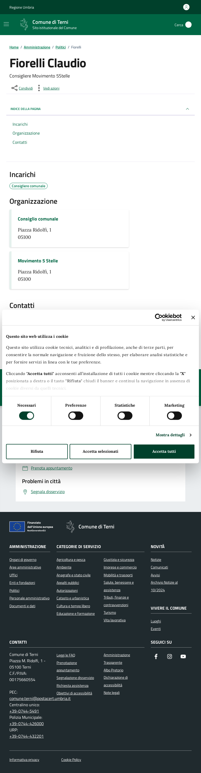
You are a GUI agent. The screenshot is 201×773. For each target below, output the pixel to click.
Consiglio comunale (38, 219)
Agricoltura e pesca (71, 559)
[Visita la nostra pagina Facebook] (156, 657)
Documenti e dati (22, 606)
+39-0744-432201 (26, 736)
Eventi (156, 629)
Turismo (110, 612)
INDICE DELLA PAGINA (100, 109)
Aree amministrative (25, 567)
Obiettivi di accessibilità (74, 693)
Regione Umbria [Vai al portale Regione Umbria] (21, 7)
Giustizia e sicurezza (119, 559)
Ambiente (64, 567)
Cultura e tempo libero (73, 606)
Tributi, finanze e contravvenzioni (116, 601)
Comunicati (159, 567)
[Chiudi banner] (193, 317)
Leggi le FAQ (66, 655)
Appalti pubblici (68, 583)
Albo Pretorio (113, 670)
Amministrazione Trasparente (117, 658)
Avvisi (155, 575)
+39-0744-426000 (26, 723)
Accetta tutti (164, 451)
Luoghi (156, 621)
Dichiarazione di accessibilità (116, 681)
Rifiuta (37, 451)
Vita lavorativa (115, 620)
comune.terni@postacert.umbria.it (40, 698)
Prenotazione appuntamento (68, 666)
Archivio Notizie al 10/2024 (164, 586)
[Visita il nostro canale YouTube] (183, 657)
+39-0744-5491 (24, 711)
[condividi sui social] (21, 88)
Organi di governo (22, 559)
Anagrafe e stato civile (74, 575)
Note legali (112, 692)
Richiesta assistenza (72, 685)
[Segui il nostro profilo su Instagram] (169, 657)
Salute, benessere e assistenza (119, 586)
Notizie (156, 559)
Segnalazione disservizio (75, 678)
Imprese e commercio (120, 567)
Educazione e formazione (76, 613)
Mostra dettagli (170, 434)
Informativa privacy (24, 760)
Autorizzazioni (67, 590)
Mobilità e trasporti (118, 575)
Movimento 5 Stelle (38, 261)
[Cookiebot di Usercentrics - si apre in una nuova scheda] (159, 317)
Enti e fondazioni (22, 583)
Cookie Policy (71, 760)
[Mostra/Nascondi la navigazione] (6, 24)
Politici (14, 590)
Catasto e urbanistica (73, 598)
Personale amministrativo (29, 598)
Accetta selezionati (100, 451)
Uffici (13, 575)
